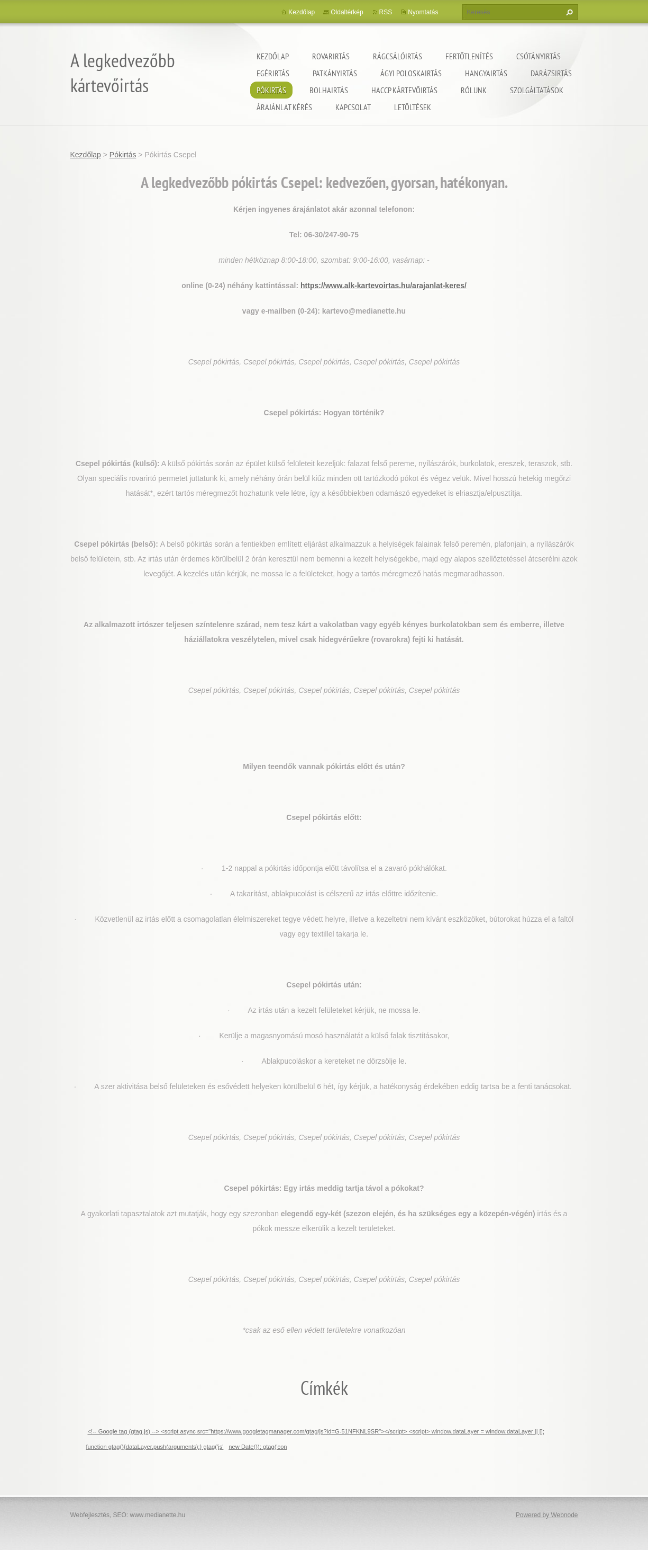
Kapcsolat (353, 107)
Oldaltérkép (347, 12)
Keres (568, 12)
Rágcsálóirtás (397, 56)
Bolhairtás (328, 90)
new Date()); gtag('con (258, 1447)
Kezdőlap (273, 56)
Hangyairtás (486, 73)
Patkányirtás (335, 73)
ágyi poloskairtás (411, 73)
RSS (386, 12)
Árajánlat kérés (284, 107)
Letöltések (412, 107)
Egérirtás (273, 73)
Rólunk (474, 90)
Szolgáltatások (536, 90)
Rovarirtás (331, 56)
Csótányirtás (538, 56)
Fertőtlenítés (469, 56)
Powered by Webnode (547, 1515)
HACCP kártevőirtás (404, 90)
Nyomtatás (423, 12)
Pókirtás (271, 90)
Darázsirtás (551, 73)
